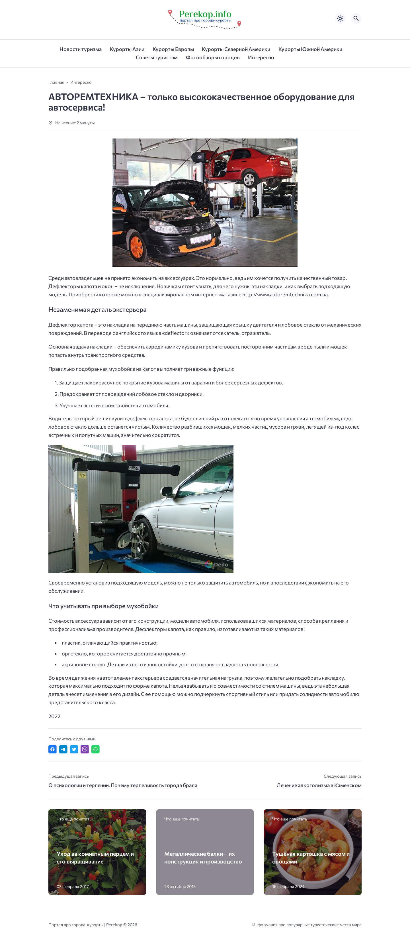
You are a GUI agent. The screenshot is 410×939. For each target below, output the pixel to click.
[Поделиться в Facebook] (52, 749)
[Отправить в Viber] (85, 749)
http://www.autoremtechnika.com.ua (285, 294)
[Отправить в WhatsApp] (95, 749)
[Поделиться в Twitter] (74, 749)
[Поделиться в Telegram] (63, 749)
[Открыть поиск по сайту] (356, 18)
